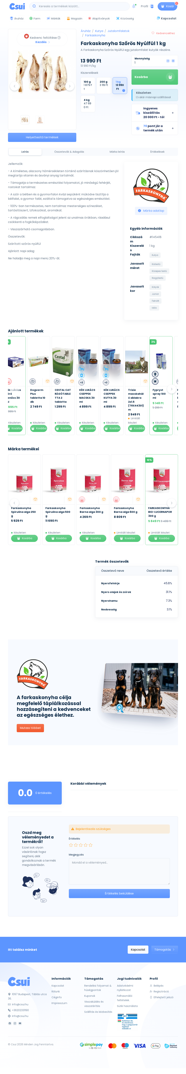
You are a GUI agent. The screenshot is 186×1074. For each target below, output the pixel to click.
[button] (155, 113)
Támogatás (164, 950)
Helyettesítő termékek (42, 137)
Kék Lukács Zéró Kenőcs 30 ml (18, 396)
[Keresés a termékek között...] (81, 6)
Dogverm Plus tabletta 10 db (43, 396)
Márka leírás (117, 152)
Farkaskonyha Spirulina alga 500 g (57, 512)
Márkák (53, 19)
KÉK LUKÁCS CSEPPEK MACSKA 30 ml (93, 396)
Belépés (156, 985)
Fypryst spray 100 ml (164, 394)
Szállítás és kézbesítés (98, 1012)
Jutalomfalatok (119, 31)
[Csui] (19, 981)
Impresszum (59, 1003)
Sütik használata (127, 1006)
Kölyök (155, 287)
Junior (155, 293)
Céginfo (57, 997)
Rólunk (56, 991)
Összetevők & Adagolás (69, 152)
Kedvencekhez (163, 33)
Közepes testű (159, 271)
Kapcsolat (138, 950)
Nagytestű (157, 277)
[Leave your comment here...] (119, 871)
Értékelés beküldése (119, 893)
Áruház (86, 31)
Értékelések (157, 152)
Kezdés (42, 42)
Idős (154, 307)
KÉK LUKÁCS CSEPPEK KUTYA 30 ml (117, 396)
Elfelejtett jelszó (161, 997)
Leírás (25, 152)
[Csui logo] (17, 6)
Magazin (74, 18)
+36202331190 (18, 1010)
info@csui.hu (18, 1004)
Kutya (99, 31)
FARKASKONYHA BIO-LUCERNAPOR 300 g (160, 512)
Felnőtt (155, 300)
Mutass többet (30, 728)
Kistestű (156, 264)
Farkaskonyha (95, 35)
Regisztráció (159, 991)
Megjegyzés (76, 854)
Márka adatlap (151, 211)
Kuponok (89, 996)
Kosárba (155, 77)
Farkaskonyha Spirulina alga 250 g (23, 512)
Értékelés (74, 838)
